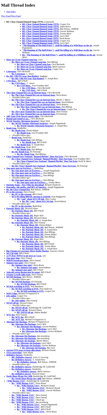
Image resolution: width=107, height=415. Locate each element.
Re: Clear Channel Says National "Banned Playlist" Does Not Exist (42, 159)
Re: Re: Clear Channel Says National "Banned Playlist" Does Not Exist (44, 166)
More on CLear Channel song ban (21, 60)
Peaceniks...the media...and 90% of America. (26, 187)
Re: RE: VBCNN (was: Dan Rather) (22, 76)
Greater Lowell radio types (18, 275)
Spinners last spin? (14, 263)
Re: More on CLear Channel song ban (29, 62)
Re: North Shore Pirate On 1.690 (26, 378)
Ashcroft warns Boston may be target (23, 272)
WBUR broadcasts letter (17, 260)
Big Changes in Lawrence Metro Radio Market (27, 251)
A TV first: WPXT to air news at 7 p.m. (24, 256)
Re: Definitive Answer (21, 360)
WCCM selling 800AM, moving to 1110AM (31, 197)
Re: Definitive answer (21, 369)
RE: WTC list (18, 319)
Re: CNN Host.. (19, 83)
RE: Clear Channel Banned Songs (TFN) (40, 24)
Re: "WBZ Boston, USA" (23, 383)
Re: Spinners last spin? (22, 265)
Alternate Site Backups (16, 322)
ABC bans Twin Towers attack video (22, 116)
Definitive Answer (14, 355)
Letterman (11, 71)
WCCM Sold (12, 253)
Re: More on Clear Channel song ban (34, 64)
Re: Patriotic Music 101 (22, 211)
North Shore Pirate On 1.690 (19, 376)
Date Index (11, 11)
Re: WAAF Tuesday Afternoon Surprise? (30, 123)
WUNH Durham (13, 277)
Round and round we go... (18, 119)
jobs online (11, 296)
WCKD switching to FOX (18, 286)
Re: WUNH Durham (21, 282)
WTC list (10, 315)
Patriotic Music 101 (15, 208)
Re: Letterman (18, 74)
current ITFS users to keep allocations (23, 350)
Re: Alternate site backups (23, 341)
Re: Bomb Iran (18, 130)
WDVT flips (11, 293)
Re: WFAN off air (20, 308)
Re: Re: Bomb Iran (20, 152)
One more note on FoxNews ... (19, 168)
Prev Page (6, 16)
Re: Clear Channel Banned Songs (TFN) (40, 38)
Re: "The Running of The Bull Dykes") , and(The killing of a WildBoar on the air (58, 55)
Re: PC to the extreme (22, 194)
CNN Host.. (11, 81)
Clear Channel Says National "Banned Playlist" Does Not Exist (34, 156)
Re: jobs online (18, 301)
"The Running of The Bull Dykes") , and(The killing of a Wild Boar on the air (57, 45)
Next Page (16, 16)
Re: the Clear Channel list (18, 189)
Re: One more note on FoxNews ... (27, 171)
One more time (13, 258)
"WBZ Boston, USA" (16, 381)
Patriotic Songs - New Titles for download (25, 185)
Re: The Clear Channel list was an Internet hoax (33, 95)
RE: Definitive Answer (22, 357)
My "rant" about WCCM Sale (30, 199)
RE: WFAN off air (25, 312)
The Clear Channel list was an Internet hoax (26, 93)
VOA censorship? (14, 352)
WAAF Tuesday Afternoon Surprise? (22, 121)
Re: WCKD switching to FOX (25, 289)
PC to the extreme (14, 192)
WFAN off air (12, 303)
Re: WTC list (17, 317)
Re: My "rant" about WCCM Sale (37, 201)
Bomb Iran (11, 128)
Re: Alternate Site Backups (24, 324)
